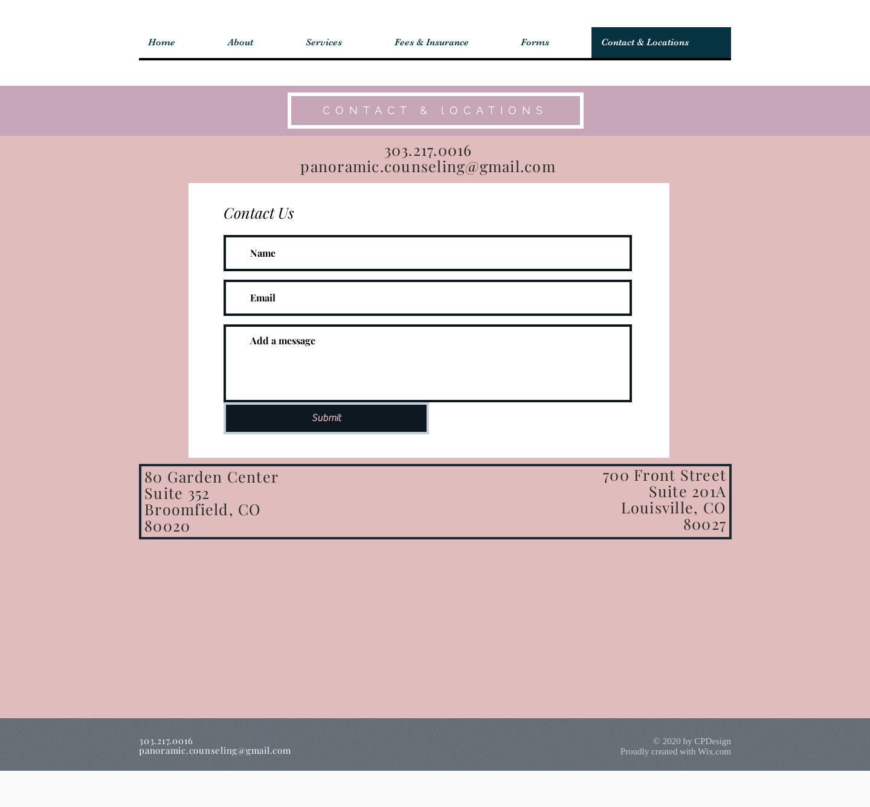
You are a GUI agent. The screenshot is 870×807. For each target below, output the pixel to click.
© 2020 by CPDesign (693, 741)
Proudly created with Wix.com (675, 751)
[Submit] (326, 418)
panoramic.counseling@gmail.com (428, 166)
